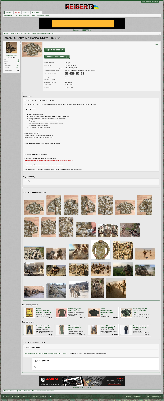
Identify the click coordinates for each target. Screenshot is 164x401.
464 (18, 70)
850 (18, 61)
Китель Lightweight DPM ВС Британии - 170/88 (140, 310)
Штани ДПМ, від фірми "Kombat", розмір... (108, 327)
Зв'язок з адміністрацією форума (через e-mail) (30, 396)
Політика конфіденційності (153, 396)
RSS (51, 396)
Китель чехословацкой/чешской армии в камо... (106, 311)
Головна (45, 396)
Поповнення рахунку (43, 15)
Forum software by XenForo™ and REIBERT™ (137, 400)
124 (18, 65)
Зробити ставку (55, 50)
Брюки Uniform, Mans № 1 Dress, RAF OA (43, 327)
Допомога (128, 396)
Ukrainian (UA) (9, 396)
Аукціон (17, 12)
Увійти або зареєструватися (150, 1)
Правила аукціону (24, 15)
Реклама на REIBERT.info (82, 30)
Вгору (48, 396)
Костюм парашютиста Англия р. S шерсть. (141, 327)
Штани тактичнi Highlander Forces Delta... (74, 327)
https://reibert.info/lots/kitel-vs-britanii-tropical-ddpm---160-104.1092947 (46, 353)
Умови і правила (138, 396)
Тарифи (33, 15)
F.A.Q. (15, 15)
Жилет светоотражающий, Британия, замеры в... (44, 310)
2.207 (17, 67)
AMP (156, 44)
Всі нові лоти (8, 15)
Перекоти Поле (11, 55)
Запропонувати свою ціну (57, 57)
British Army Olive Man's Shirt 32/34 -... (75, 310)
